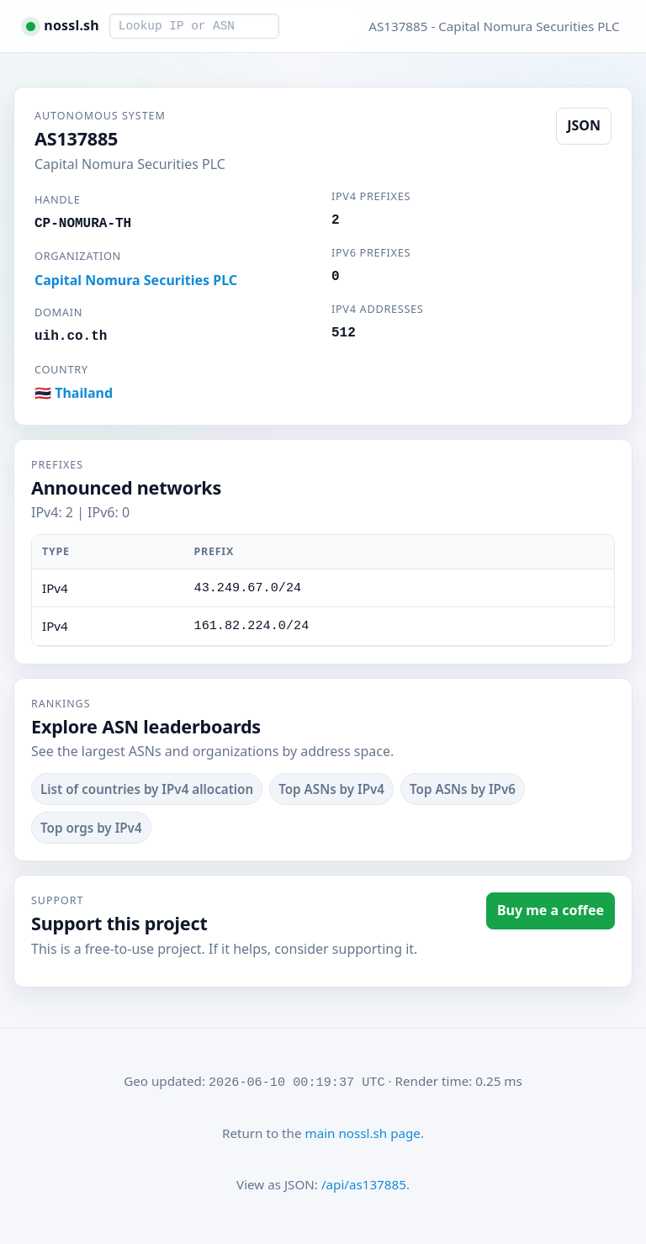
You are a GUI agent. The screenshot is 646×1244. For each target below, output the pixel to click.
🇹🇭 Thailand (73, 393)
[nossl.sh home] (62, 26)
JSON (584, 125)
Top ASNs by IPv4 (331, 789)
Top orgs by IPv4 (91, 827)
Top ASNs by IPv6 (463, 789)
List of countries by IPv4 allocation (146, 789)
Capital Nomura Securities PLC (135, 280)
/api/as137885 (363, 1184)
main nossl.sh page (362, 1133)
